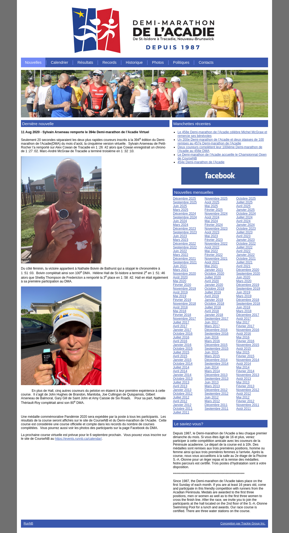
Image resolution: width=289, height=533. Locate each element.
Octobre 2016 (183, 334)
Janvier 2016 (182, 345)
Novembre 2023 (216, 228)
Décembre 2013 (216, 375)
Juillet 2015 (181, 352)
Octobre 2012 (183, 394)
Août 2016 (243, 334)
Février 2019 (182, 300)
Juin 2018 (243, 307)
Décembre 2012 (216, 390)
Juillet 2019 (213, 292)
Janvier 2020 (214, 285)
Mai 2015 (243, 352)
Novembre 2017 (184, 318)
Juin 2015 (212, 352)
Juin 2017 (212, 322)
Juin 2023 (180, 236)
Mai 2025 (211, 206)
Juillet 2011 (181, 412)
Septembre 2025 (185, 202)
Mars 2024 (180, 225)
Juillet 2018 (213, 307)
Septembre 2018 (248, 303)
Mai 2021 (211, 266)
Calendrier (59, 62)
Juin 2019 (243, 292)
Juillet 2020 (213, 277)
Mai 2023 (211, 236)
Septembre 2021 (185, 262)
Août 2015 (243, 349)
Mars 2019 (244, 296)
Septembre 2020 (248, 273)
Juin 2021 (180, 266)
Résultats (85, 62)
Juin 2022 (180, 251)
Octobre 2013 (183, 379)
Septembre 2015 (217, 349)
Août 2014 (243, 364)
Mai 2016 (243, 337)
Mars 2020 (244, 281)
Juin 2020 (243, 277)
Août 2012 (243, 394)
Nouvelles (33, 62)
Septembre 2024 (185, 217)
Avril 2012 (180, 401)
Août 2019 (180, 292)
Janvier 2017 (182, 330)
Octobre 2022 (246, 243)
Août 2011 (243, 409)
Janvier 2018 (214, 315)
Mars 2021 (180, 270)
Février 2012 (245, 401)
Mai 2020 (179, 281)
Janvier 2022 (245, 255)
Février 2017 (245, 326)
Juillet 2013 (181, 382)
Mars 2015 (212, 356)
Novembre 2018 (184, 303)
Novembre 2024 (216, 213)
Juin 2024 (180, 221)
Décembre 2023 (184, 228)
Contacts (206, 62)
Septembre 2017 (217, 318)
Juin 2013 (212, 382)
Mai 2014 (243, 367)
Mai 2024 (211, 221)
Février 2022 (214, 255)
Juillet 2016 (181, 337)
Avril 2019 (212, 296)
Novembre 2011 (247, 405)
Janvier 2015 (182, 360)
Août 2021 (212, 262)
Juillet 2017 (181, 322)
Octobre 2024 (246, 213)
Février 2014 (245, 371)
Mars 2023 (180, 240)
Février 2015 (245, 356)
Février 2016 (245, 341)
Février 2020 (182, 285)
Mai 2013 (243, 382)
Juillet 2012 (181, 397)
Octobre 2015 (183, 349)
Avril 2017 (180, 326)
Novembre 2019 (184, 288)
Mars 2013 (212, 386)
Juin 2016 (212, 337)
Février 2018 (182, 315)
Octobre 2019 (214, 288)
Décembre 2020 (247, 270)
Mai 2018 (179, 311)
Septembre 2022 (185, 247)
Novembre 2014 (247, 360)
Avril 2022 (243, 251)
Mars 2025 (180, 210)
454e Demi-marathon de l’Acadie (201, 162)
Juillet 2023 (244, 232)
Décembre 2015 (216, 345)
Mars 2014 (212, 371)
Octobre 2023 (246, 228)
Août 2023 (212, 232)
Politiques (181, 62)
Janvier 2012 (182, 405)
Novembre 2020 (184, 273)
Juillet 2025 (244, 202)
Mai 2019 (179, 296)
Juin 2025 (180, 206)
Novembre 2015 (247, 345)
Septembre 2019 (248, 288)
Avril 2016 (180, 341)
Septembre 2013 (217, 379)
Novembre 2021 (216, 258)
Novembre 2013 (247, 375)
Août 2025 (212, 202)
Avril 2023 (243, 236)
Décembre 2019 (247, 285)
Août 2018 (180, 307)
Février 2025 (214, 210)
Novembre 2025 (216, 198)
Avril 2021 (243, 266)
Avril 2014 (180, 371)
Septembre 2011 (217, 409)
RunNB (28, 523)
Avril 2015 (180, 356)
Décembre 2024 (184, 213)
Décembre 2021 (184, 258)
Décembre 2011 (216, 405)
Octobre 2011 (183, 409)
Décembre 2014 (216, 360)
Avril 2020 (212, 281)
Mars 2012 (212, 401)
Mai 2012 (243, 397)
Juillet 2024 (244, 217)
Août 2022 (212, 247)
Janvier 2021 (214, 270)
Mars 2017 (212, 326)
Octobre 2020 (214, 273)
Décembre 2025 (184, 198)
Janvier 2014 (182, 375)
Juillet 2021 (244, 262)
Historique (134, 62)
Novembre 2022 (216, 243)
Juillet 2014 (181, 367)
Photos (158, 62)
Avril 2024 (243, 221)
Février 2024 (214, 225)
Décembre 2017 (247, 315)
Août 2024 (212, 217)
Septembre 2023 (185, 232)
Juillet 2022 (244, 247)
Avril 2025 (243, 206)
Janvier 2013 (182, 390)
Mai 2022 (211, 251)
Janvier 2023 (245, 240)
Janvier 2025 (245, 210)
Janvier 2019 (214, 300)
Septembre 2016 (217, 334)
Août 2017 (243, 318)
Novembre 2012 (247, 390)
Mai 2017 (243, 322)
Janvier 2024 (245, 225)
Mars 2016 (212, 341)
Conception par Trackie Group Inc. (242, 523)
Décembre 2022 (184, 243)
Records (110, 62)
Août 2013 (243, 379)
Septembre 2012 (217, 394)
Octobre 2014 (183, 364)
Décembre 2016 (216, 330)
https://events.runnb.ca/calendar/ (78, 439)
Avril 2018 (212, 311)
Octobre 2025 (246, 198)
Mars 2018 (244, 311)
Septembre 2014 (217, 364)
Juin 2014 (212, 367)
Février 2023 (214, 240)
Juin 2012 (212, 397)
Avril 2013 (180, 386)
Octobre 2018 (214, 303)
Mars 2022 (180, 255)
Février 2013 (245, 386)
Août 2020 (180, 277)
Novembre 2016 (247, 330)
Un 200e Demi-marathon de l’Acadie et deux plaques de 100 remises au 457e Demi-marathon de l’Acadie (221, 141)
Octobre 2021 (246, 258)
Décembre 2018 (247, 300)
